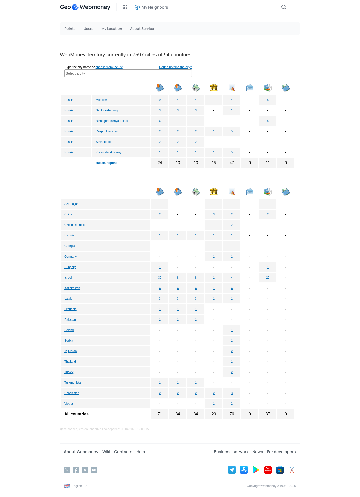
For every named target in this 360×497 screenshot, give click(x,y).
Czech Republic (75, 225)
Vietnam (70, 403)
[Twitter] (67, 470)
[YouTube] (94, 470)
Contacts (123, 451)
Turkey (69, 372)
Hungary (70, 267)
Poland (69, 330)
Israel (68, 277)
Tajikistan (70, 351)
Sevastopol (103, 142)
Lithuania (70, 309)
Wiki (106, 451)
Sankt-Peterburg (107, 110)
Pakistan (70, 319)
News (257, 451)
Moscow (101, 100)
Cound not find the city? (175, 67)
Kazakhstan (72, 288)
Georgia (69, 246)
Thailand (70, 361)
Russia (69, 100)
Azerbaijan (71, 204)
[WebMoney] (91, 7)
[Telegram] (85, 470)
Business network (231, 451)
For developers (281, 451)
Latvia (68, 298)
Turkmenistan (73, 382)
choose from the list (109, 67)
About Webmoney (81, 451)
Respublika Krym (107, 131)
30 (160, 277)
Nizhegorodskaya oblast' (112, 121)
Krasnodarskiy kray (109, 152)
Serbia (68, 340)
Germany (70, 256)
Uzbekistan (71, 393)
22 (268, 277)
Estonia (69, 235)
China (68, 214)
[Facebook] (76, 470)
